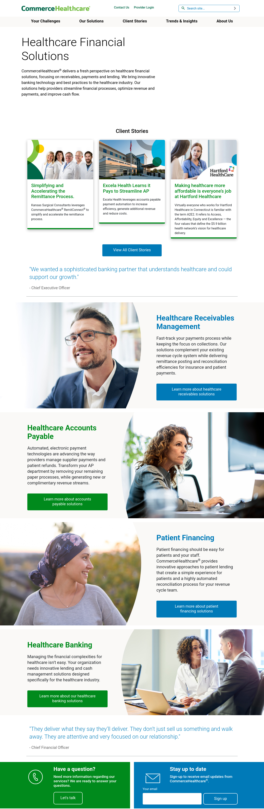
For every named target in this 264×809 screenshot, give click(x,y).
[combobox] (209, 8)
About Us (225, 21)
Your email (150, 789)
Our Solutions (91, 21)
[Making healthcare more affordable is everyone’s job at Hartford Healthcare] (204, 189)
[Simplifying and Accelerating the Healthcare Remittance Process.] (60, 184)
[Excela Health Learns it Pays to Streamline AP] (132, 181)
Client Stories (135, 21)
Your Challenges (45, 21)
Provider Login (144, 7)
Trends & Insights (182, 21)
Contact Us (121, 7)
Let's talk (68, 798)
